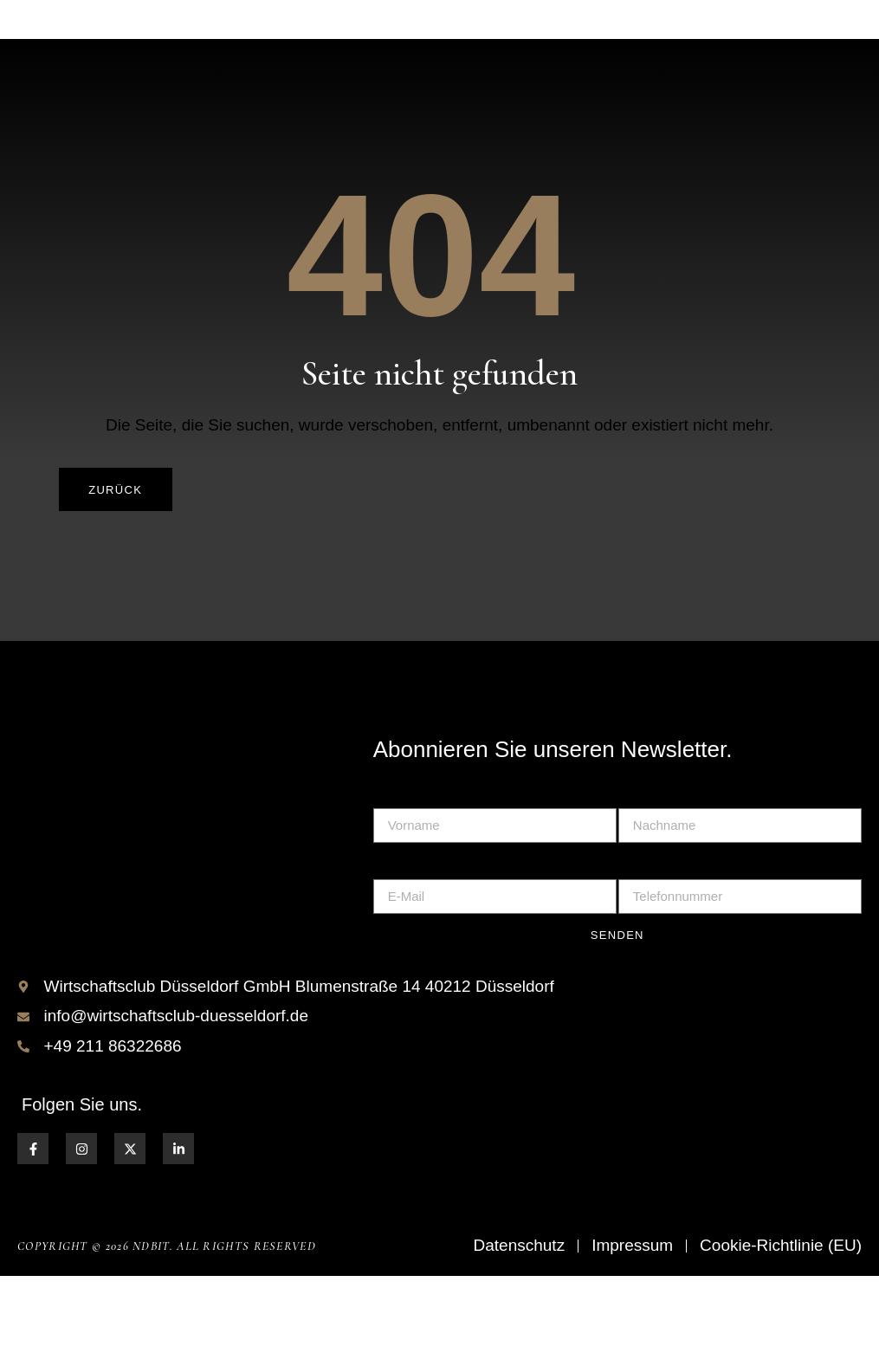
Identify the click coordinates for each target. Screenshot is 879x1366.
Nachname (653, 876)
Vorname (402, 876)
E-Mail (393, 947)
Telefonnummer (669, 947)
